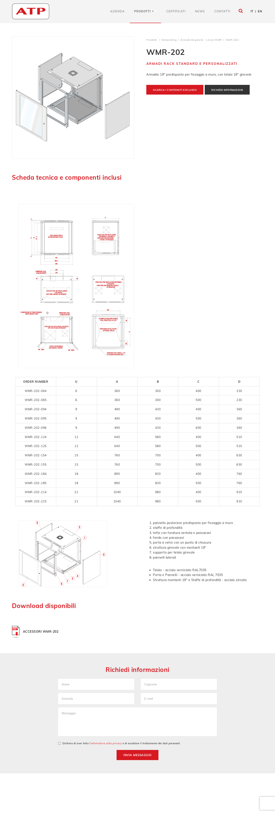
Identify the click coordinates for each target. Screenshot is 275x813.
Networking (169, 39)
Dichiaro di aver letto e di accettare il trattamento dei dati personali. (119, 743)
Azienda (117, 11)
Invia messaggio (137, 755)
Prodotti (144, 11)
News (200, 11)
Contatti (222, 11)
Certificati (176, 11)
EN (260, 11)
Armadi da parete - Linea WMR (201, 39)
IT (252, 11)
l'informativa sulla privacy (105, 743)
